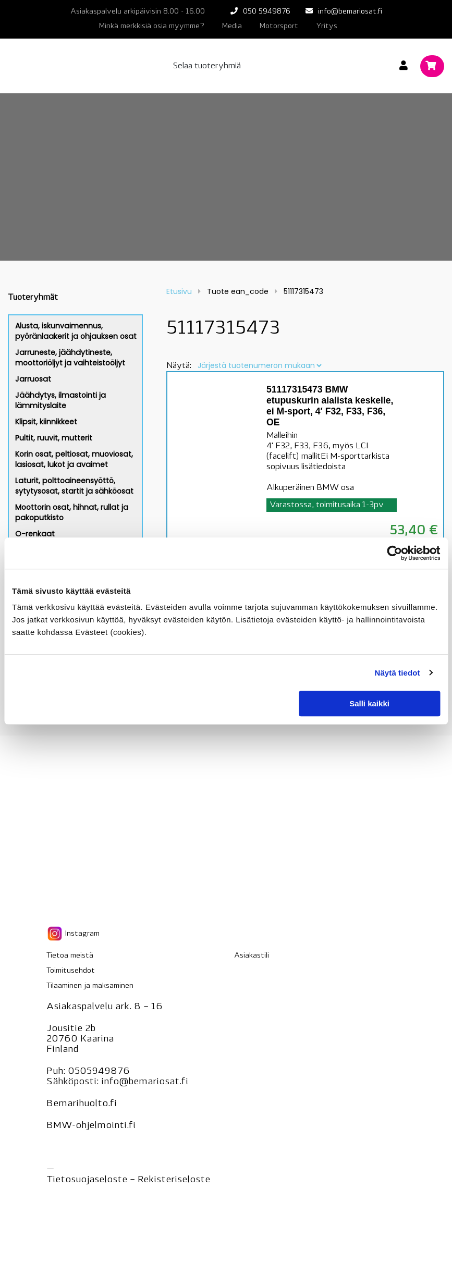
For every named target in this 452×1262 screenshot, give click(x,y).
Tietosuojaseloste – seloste (128, 1180)
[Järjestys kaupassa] (259, 365)
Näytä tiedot (397, 672)
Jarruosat (33, 379)
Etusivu (179, 291)
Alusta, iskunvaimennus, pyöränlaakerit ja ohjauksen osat (76, 331)
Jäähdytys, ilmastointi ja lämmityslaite (60, 400)
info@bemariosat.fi (350, 12)
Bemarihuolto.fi (81, 1104)
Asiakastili (251, 956)
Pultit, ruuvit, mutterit (53, 438)
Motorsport (279, 26)
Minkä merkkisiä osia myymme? (151, 26)
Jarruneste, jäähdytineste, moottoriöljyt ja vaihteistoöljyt (70, 357)
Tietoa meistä (69, 956)
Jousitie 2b (70, 1029)
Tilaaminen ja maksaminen (89, 986)
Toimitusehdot (70, 971)
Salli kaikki (369, 703)
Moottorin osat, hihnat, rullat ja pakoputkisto (71, 512)
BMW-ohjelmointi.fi (91, 1126)
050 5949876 (266, 12)
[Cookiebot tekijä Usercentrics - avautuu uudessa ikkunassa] (394, 553)
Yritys (326, 26)
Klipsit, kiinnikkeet (46, 421)
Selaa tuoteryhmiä (207, 66)
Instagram (73, 933)
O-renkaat (35, 534)
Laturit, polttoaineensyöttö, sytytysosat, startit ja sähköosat (74, 485)
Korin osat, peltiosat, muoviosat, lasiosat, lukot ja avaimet (74, 459)
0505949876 (99, 1071)
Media (232, 26)
